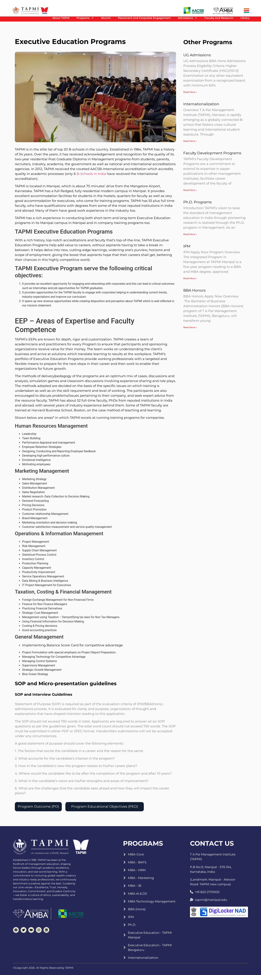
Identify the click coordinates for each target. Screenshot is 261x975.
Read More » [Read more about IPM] (190, 278)
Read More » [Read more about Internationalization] (190, 141)
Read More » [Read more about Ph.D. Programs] (190, 234)
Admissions (187, 18)
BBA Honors (194, 290)
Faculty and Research (218, 18)
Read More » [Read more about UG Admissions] (190, 92)
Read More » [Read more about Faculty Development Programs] (190, 190)
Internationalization (201, 104)
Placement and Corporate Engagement (144, 18)
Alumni (106, 18)
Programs (85, 18)
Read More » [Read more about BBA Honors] (190, 327)
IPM (186, 246)
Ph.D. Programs (197, 202)
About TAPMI (60, 18)
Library (245, 18)
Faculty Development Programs (212, 153)
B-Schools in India (91, 174)
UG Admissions (197, 55)
